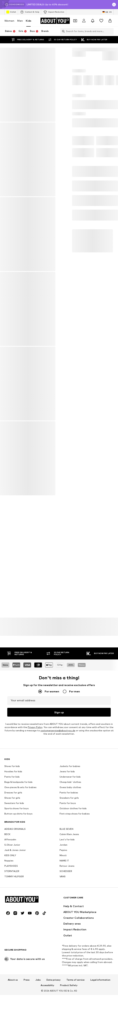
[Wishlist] (101, 21)
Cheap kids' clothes (70, 882)
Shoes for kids (12, 866)
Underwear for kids (70, 877)
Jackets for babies (70, 866)
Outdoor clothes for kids (73, 909)
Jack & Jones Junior (15, 950)
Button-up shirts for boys (18, 914)
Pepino (63, 950)
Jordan (63, 945)
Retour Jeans (67, 966)
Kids (28, 20)
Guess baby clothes (70, 888)
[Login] (84, 21)
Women (9, 20)
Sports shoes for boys (16, 909)
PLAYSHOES (11, 966)
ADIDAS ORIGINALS (15, 929)
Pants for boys (68, 903)
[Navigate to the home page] (55, 21)
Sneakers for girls (69, 898)
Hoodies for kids (13, 872)
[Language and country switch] (107, 12)
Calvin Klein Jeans (69, 934)
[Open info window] (114, 4)
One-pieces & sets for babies (20, 888)
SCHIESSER (66, 971)
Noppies (8, 961)
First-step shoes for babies (75, 914)
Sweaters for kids (14, 903)
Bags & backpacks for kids (18, 882)
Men (20, 20)
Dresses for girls (13, 893)
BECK (7, 934)
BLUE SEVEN (66, 929)
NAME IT (64, 961)
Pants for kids (12, 877)
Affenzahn (10, 940)
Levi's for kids (67, 940)
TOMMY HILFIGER (14, 977)
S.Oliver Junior (12, 945)
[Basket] (110, 21)
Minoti (63, 956)
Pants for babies (69, 893)
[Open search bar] (62, 31)
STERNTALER (11, 971)
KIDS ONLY (10, 956)
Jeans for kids (67, 872)
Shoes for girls (12, 898)
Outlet (11, 12)
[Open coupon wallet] (75, 21)
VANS (63, 977)
